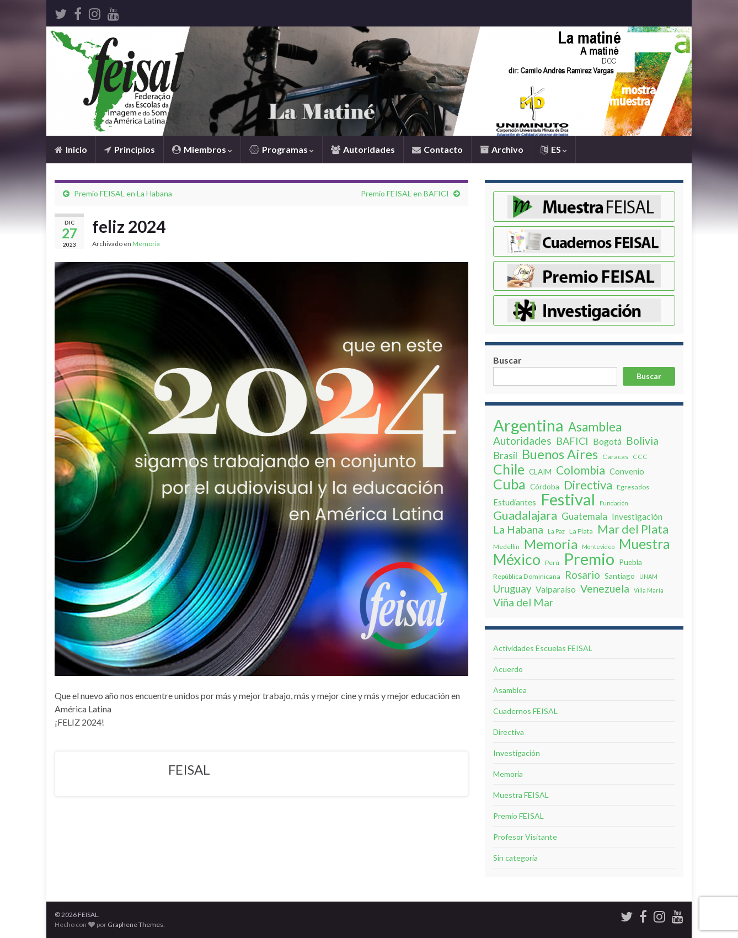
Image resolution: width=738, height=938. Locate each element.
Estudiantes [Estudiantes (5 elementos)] (514, 502)
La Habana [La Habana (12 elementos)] (518, 530)
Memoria (146, 243)
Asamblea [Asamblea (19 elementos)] (595, 427)
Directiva (508, 732)
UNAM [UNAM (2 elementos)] (648, 576)
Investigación (516, 753)
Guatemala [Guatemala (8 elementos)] (584, 516)
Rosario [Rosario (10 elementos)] (582, 575)
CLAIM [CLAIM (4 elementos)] (540, 471)
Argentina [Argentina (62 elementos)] (528, 425)
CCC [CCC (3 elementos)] (640, 456)
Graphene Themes (135, 924)
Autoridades (363, 149)
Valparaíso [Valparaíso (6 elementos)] (556, 589)
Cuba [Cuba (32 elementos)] (509, 484)
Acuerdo (508, 669)
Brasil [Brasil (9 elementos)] (505, 455)
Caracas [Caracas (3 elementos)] (615, 456)
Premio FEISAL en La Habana (123, 193)
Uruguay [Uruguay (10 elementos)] (512, 589)
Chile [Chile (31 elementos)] (509, 469)
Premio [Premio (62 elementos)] (589, 559)
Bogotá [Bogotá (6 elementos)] (607, 441)
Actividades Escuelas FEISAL (542, 648)
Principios (129, 149)
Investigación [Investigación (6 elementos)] (637, 516)
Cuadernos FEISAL (525, 711)
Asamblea (510, 690)
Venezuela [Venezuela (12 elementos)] (604, 589)
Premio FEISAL (518, 815)
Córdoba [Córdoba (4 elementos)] (544, 486)
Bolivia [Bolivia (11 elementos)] (642, 441)
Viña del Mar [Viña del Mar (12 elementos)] (523, 602)
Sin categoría (515, 857)
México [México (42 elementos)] (517, 559)
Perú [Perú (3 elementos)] (552, 562)
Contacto (437, 149)
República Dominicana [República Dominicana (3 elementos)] (526, 576)
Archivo (501, 149)
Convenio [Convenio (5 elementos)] (626, 471)
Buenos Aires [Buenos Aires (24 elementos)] (560, 454)
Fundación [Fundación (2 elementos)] (614, 503)
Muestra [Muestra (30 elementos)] (644, 543)
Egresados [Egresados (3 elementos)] (633, 487)
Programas (281, 149)
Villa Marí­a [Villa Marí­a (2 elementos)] (649, 590)
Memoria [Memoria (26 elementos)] (550, 544)
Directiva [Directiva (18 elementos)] (588, 485)
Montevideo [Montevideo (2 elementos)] (598, 546)
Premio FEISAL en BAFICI (405, 193)
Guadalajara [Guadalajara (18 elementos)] (525, 515)
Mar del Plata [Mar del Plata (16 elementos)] (633, 529)
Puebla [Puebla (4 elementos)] (630, 562)
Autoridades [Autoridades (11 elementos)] (522, 441)
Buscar (507, 360)
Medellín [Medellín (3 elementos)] (506, 546)
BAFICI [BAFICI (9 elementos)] (572, 441)
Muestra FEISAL (521, 795)
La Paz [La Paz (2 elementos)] (556, 531)
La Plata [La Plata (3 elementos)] (581, 531)
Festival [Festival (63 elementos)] (568, 499)
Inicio (71, 149)
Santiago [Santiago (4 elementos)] (620, 575)
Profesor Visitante (525, 836)
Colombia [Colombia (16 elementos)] (580, 470)
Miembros (202, 149)
